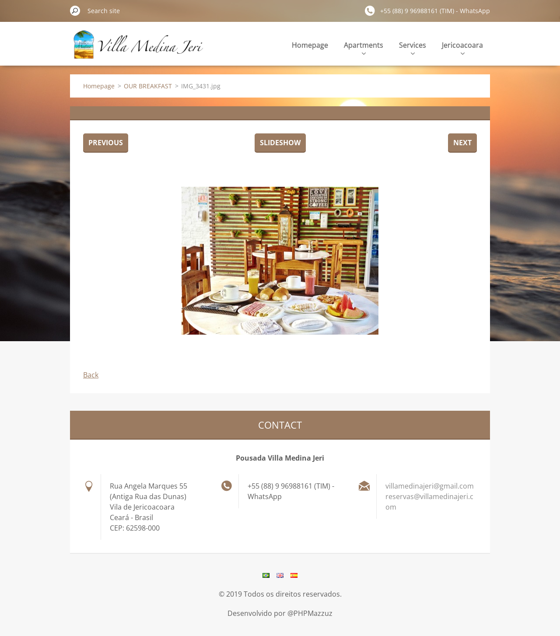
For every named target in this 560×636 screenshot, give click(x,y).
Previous (105, 142)
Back (90, 375)
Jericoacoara (462, 47)
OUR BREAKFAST (148, 86)
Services (413, 47)
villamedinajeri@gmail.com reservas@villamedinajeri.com (429, 496)
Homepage (310, 45)
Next (462, 142)
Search (75, 10)
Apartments (363, 47)
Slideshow (280, 142)
